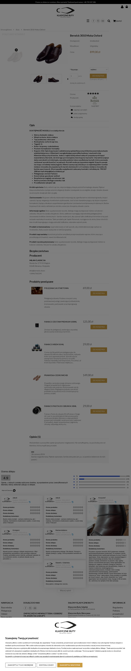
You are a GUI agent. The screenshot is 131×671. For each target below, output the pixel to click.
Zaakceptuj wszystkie (70, 665)
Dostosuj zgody (46, 665)
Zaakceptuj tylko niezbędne (20, 665)
